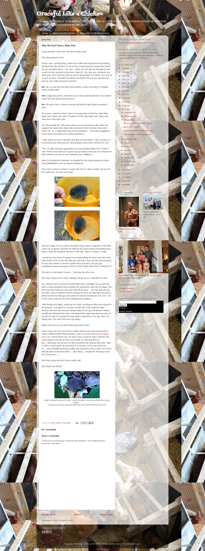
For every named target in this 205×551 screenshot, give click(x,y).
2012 (124, 170)
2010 (124, 177)
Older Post (106, 514)
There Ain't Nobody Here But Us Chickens (136, 43)
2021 (124, 79)
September (129, 139)
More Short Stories (132, 127)
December (128, 112)
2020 (124, 83)
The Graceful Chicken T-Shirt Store (134, 58)
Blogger (136, 544)
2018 (124, 91)
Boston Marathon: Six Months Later (139, 131)
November (128, 116)
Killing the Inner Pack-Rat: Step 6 (138, 123)
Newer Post (49, 514)
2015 (124, 102)
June (126, 146)
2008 (124, 185)
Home (45, 33)
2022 (124, 76)
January (127, 165)
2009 (124, 181)
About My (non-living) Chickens (95, 33)
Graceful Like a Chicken (69, 14)
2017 (124, 94)
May (126, 150)
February (128, 161)
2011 (124, 173)
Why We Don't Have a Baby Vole (137, 134)
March (127, 158)
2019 (124, 87)
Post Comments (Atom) (63, 520)
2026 (124, 68)
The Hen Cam (125, 291)
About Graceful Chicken (64, 33)
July (126, 143)
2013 (124, 109)
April (126, 154)
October (127, 120)
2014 (124, 106)
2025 (124, 72)
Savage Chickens (126, 288)
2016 (124, 98)
